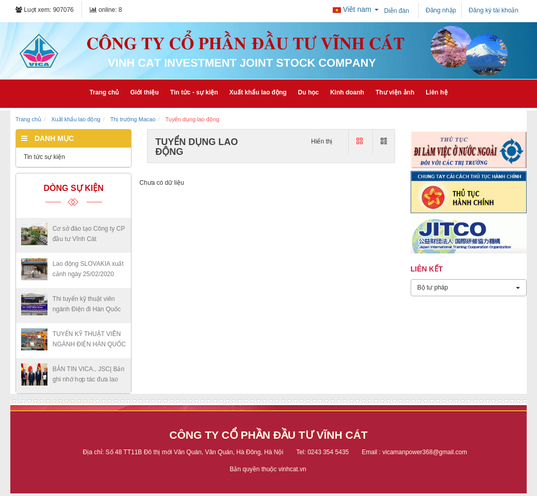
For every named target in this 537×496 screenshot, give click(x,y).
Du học (308, 92)
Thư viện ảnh (395, 92)
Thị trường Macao (133, 119)
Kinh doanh (347, 92)
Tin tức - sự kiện (194, 92)
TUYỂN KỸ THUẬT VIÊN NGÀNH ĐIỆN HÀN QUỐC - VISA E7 (89, 344)
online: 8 (106, 9)
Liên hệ (436, 92)
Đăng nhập (440, 10)
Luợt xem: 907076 (44, 9)
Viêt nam (356, 9)
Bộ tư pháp (468, 287)
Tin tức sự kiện (44, 157)
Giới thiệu (144, 92)
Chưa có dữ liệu (161, 182)
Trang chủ (104, 92)
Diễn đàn (396, 10)
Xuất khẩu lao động (258, 92)
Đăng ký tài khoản (492, 10)
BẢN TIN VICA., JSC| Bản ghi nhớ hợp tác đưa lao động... (88, 379)
